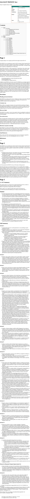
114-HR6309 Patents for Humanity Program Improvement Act (23, 15)
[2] (5, 76)
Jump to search (9, 4)
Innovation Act (6, 73)
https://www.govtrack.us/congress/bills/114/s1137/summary (10, 186)
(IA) (24, 85)
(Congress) (2, 60)
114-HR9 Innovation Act (21, 14)
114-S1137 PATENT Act (21, 7)
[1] (29, 71)
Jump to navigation (3, 4)
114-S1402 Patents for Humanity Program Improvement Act (23, 17)
